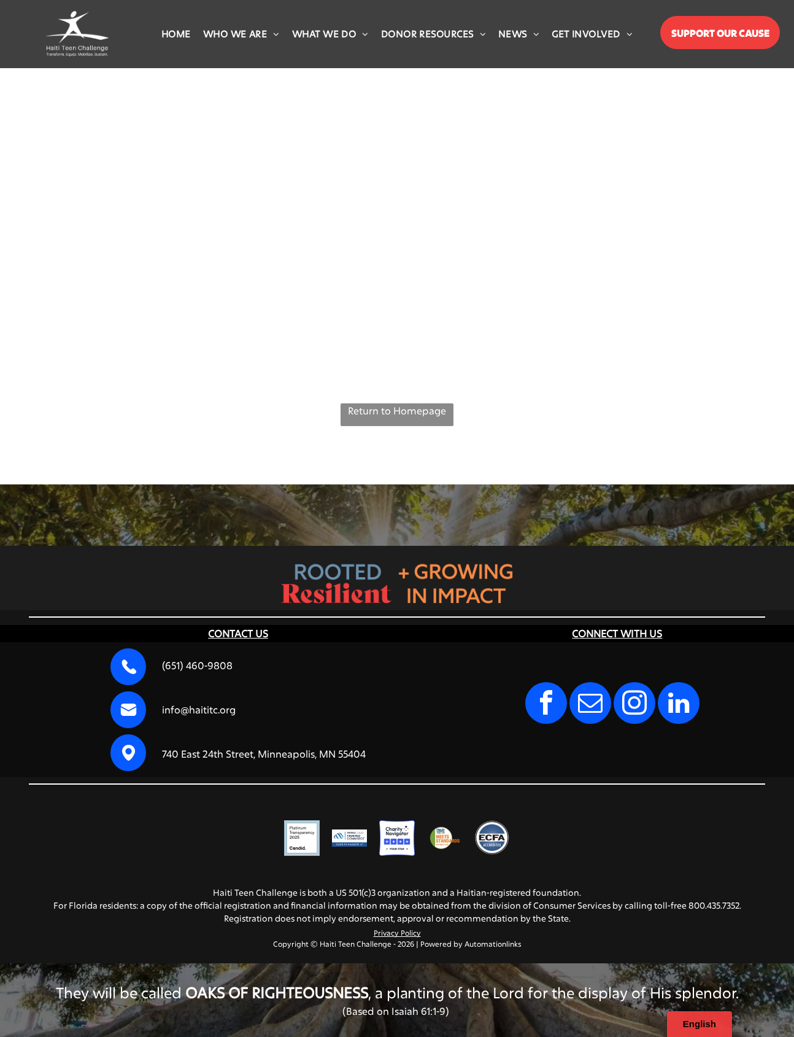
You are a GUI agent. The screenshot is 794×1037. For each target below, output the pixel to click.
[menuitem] (176, 34)
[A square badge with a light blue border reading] (302, 838)
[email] (590, 704)
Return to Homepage (397, 410)
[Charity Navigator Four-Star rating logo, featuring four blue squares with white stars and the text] (397, 838)
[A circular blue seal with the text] (492, 838)
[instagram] (634, 704)
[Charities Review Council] (445, 838)
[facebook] (546, 704)
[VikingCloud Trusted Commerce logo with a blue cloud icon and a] (350, 838)
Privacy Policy (397, 933)
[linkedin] (679, 704)
